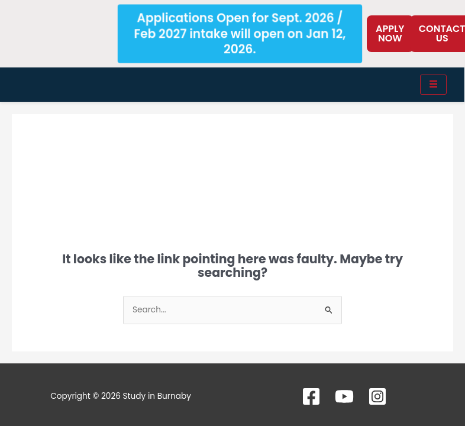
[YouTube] (344, 396)
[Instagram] (377, 396)
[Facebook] (311, 396)
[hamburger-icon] (433, 85)
